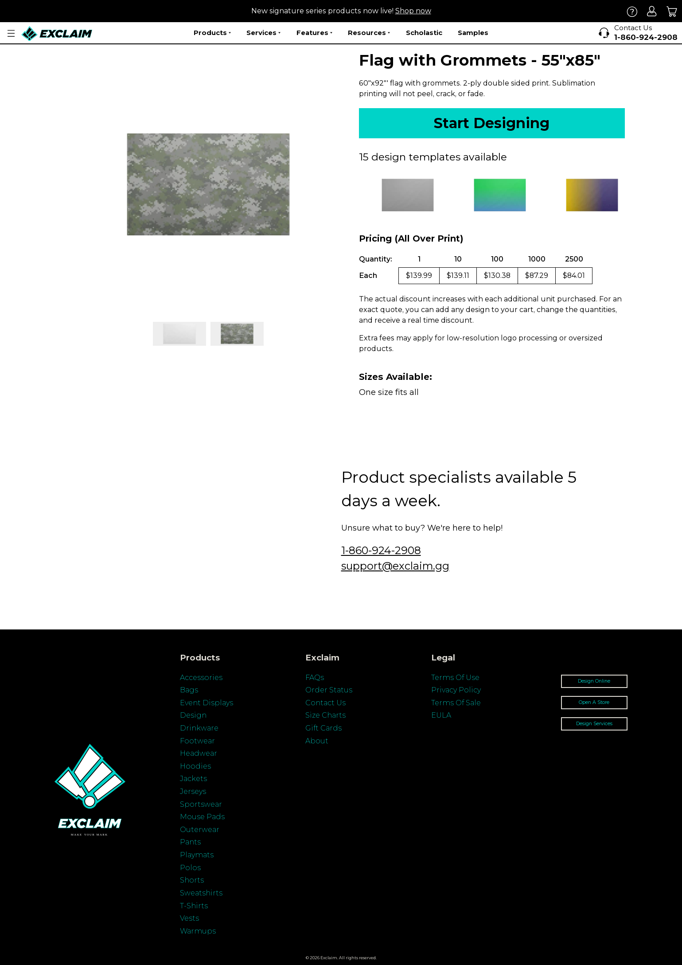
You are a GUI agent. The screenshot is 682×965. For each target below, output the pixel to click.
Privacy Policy (456, 690)
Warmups (198, 931)
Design (193, 715)
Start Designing (491, 123)
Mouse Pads (202, 817)
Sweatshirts (201, 893)
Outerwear (199, 829)
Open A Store (594, 702)
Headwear (198, 753)
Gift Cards (323, 728)
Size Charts (325, 715)
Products (212, 32)
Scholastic (424, 32)
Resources (369, 32)
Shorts (192, 880)
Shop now (413, 11)
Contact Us (325, 703)
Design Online (594, 681)
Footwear (197, 741)
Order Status (328, 690)
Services (263, 32)
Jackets (193, 778)
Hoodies (195, 766)
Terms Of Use (455, 677)
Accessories (201, 677)
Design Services (594, 724)
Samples (473, 32)
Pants (190, 842)
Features (314, 32)
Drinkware (199, 728)
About (316, 741)
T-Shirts (194, 906)
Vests (189, 918)
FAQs (314, 677)
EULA (441, 715)
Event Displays (206, 703)
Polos (190, 867)
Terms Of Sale (456, 703)
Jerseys (193, 791)
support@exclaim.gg (395, 565)
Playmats (197, 855)
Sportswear (201, 804)
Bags (189, 690)
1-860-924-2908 (381, 550)
